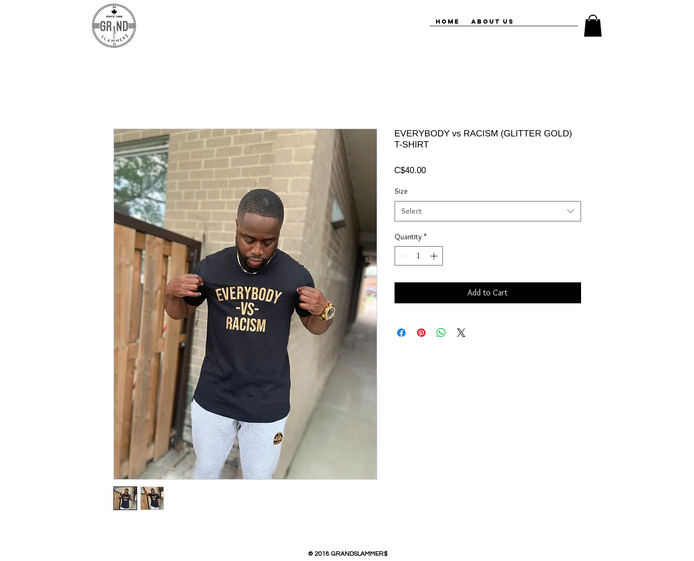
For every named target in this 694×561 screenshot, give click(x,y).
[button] (593, 26)
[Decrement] (402, 256)
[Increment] (434, 256)
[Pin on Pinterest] (421, 332)
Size (401, 191)
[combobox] (488, 211)
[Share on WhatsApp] (441, 332)
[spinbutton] (418, 256)
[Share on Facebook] (401, 332)
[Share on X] (461, 332)
